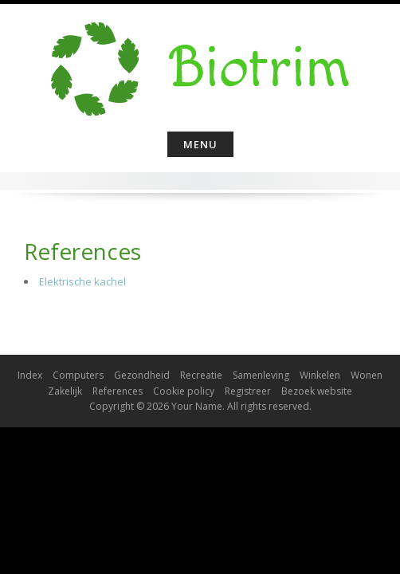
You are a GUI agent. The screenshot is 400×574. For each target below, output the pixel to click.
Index (30, 375)
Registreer (248, 391)
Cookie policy (183, 391)
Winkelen (320, 375)
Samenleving (261, 375)
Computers (78, 375)
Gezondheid (142, 375)
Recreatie (201, 375)
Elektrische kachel (82, 281)
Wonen (366, 375)
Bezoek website (316, 391)
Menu (200, 144)
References (117, 391)
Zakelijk (65, 391)
